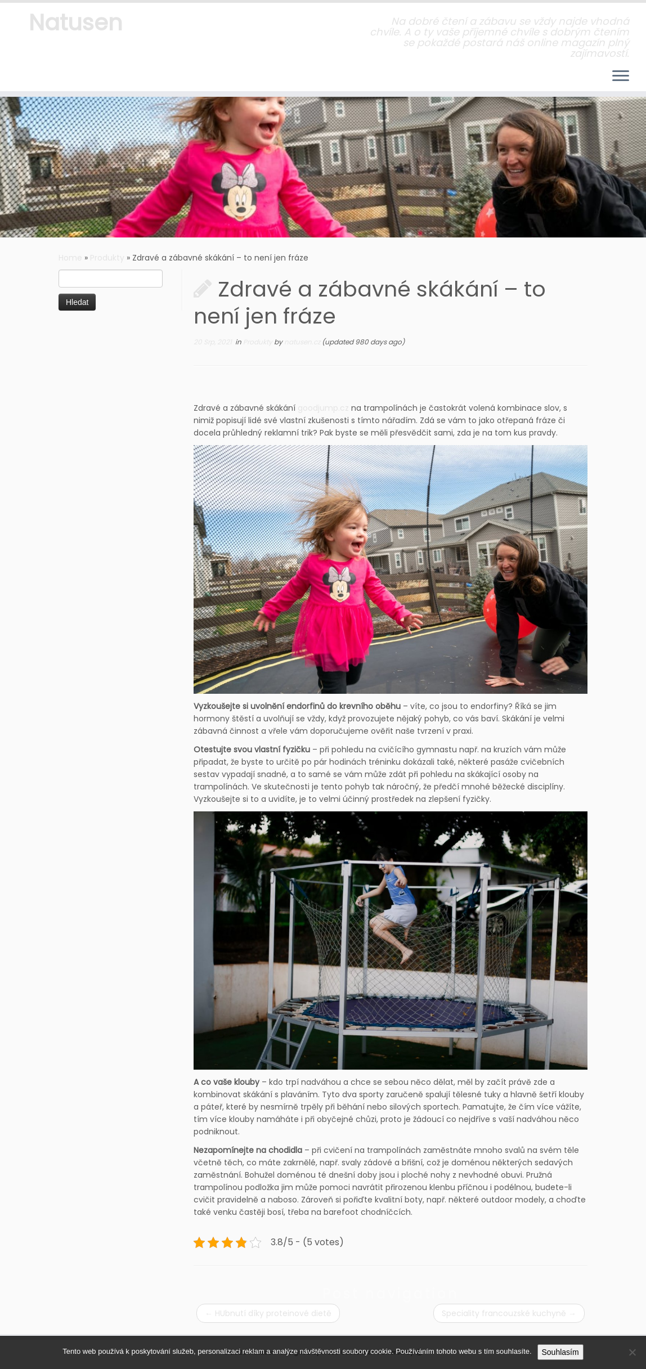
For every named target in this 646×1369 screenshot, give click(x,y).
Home (70, 257)
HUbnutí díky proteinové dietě (268, 1313)
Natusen (76, 22)
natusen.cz (303, 342)
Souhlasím (560, 1352)
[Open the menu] (620, 76)
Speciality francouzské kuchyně (509, 1313)
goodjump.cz (323, 408)
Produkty (107, 257)
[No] (632, 1352)
